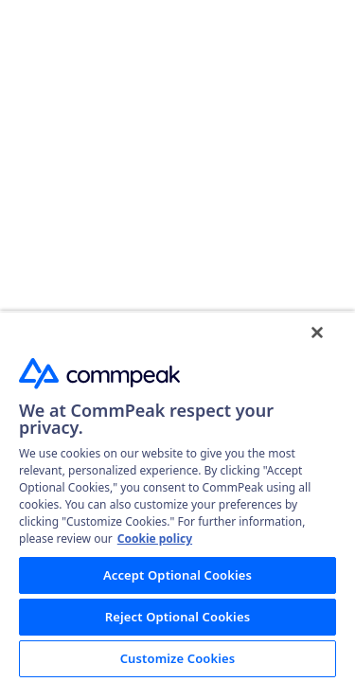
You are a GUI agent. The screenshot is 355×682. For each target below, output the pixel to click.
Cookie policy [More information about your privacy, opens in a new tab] (154, 538)
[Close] (317, 332)
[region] (177, 496)
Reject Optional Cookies (177, 616)
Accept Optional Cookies (177, 574)
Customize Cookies (178, 658)
